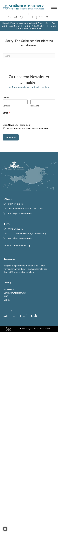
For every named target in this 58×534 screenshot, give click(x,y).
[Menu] (54, 7)
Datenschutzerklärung (14, 292)
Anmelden (11, 137)
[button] (9, 17)
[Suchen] (29, 56)
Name (6, 97)
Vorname (6, 106)
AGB (6, 296)
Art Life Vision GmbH (42, 329)
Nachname (34, 106)
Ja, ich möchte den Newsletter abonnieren (28, 128)
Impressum (9, 289)
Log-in (7, 299)
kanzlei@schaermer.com (20, 213)
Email (6, 112)
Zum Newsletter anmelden (36, 27)
